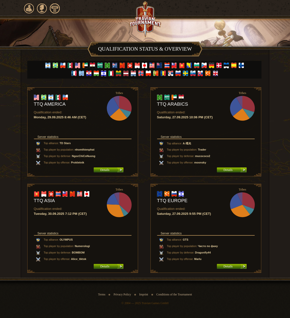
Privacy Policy (122, 294)
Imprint (144, 294)
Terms (101, 294)
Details (105, 170)
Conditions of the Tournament (174, 294)
